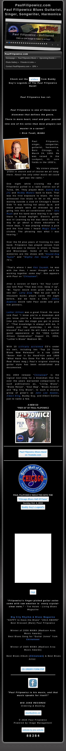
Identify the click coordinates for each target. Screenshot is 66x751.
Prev (52, 44)
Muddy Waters (26, 193)
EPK (36, 66)
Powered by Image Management (33, 723)
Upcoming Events (48, 58)
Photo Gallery (13, 62)
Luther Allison (15, 312)
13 (32, 43)
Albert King (14, 396)
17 (40, 43)
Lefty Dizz (25, 293)
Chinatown (30, 276)
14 (34, 43)
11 (28, 43)
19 (44, 43)
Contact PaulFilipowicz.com (19, 66)
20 (46, 43)
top (33, 592)
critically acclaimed (31, 346)
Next (57, 45)
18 (42, 43)
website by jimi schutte (33, 730)
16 (38, 43)
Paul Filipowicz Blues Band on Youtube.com (32, 453)
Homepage (11, 58)
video (34, 79)
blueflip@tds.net (33, 713)
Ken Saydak (40, 267)
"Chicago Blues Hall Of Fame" (33, 499)
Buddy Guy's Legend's (33, 507)
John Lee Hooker (47, 393)
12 (30, 43)
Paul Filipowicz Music (28, 58)
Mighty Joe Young (36, 257)
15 (36, 43)
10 (26, 43)
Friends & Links (28, 62)
